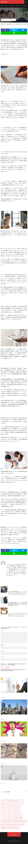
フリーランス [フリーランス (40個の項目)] (4, 814)
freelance (11, 5)
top (1, 5)
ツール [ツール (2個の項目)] (18, 807)
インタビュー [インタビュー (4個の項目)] (8, 804)
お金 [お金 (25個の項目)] (3, 804)
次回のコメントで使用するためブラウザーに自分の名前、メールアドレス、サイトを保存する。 (14, 664)
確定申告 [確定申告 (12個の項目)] (13, 827)
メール (3, 651)
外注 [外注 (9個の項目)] (25, 821)
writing (5, 5)
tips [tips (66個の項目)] (12, 800)
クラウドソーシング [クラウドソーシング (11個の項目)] (17, 804)
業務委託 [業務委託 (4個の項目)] (3, 827)
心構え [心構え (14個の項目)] (10, 824)
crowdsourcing (11, 19)
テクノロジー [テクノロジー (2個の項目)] (4, 810)
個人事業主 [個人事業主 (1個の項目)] (4, 821)
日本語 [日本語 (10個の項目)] (19, 824)
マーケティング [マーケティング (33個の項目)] (18, 814)
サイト (2, 656)
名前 (2, 645)
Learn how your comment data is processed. (13, 670)
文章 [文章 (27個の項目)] (15, 824)
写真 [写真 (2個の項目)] (9, 821)
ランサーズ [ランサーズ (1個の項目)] (11, 817)
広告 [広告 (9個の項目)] (6, 824)
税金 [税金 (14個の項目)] (18, 827)
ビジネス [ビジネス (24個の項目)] (17, 810)
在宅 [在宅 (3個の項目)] (22, 821)
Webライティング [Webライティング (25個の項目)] (19, 800)
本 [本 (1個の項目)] (23, 824)
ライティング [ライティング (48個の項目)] (4, 817)
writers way (17, 841)
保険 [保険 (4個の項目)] (21, 817)
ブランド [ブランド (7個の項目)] (11, 814)
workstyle (18, 5)
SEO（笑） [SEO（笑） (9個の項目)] (4, 800)
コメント (3, 630)
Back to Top (14, 834)
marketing (24, 5)
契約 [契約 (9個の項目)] (3, 824)
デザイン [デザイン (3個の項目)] (11, 810)
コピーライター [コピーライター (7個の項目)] (5, 807)
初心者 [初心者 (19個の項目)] (13, 821)
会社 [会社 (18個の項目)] (17, 817)
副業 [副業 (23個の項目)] (18, 821)
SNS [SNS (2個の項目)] (9, 800)
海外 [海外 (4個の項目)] (8, 827)
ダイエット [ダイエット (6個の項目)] (12, 807)
